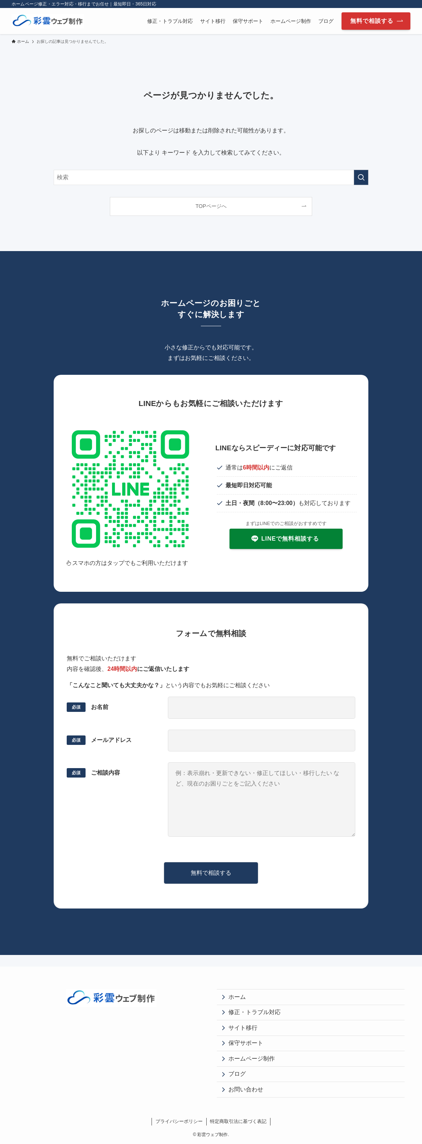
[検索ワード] (211, 177)
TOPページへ (210, 206)
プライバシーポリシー (179, 1121)
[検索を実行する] (361, 177)
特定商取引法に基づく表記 (238, 1121)
